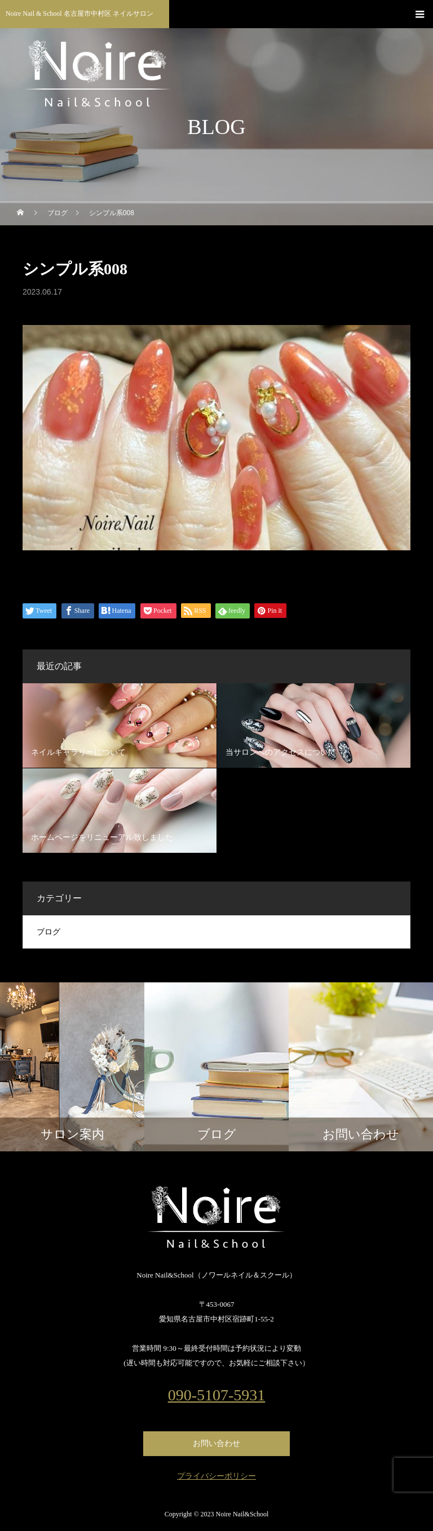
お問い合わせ (216, 1443)
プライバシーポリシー (216, 1476)
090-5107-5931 (217, 1395)
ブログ (48, 932)
